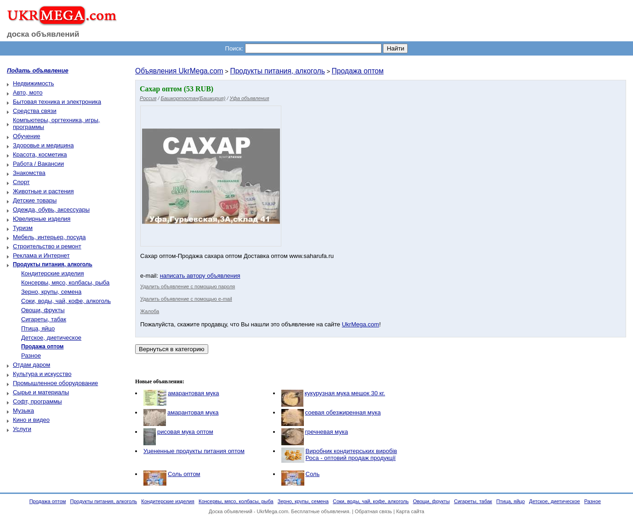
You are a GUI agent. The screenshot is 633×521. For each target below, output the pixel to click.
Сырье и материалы (41, 392)
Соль (313, 474)
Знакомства (29, 172)
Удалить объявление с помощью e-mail (186, 299)
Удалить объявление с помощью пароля (187, 286)
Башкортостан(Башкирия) (193, 98)
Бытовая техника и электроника (57, 101)
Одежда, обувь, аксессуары (51, 209)
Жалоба (149, 311)
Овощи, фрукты (43, 310)
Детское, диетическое (51, 337)
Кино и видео (31, 419)
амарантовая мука (193, 393)
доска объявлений (43, 34)
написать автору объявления (200, 275)
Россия (148, 98)
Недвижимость (33, 83)
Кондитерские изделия (52, 273)
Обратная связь (373, 511)
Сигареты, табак (43, 319)
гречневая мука (326, 431)
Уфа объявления (249, 98)
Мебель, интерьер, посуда (49, 237)
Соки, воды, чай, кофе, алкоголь (66, 300)
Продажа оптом (358, 71)
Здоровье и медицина (43, 145)
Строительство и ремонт (47, 246)
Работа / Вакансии (38, 163)
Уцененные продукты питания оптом (194, 451)
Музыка (23, 410)
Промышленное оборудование (55, 383)
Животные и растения (43, 191)
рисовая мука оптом (185, 431)
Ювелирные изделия (41, 218)
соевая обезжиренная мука (343, 412)
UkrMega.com (360, 324)
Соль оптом (184, 474)
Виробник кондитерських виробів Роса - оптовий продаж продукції (351, 454)
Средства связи (35, 110)
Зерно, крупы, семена (51, 291)
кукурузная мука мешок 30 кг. (345, 393)
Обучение (26, 136)
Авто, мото (27, 92)
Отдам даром (31, 364)
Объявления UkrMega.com (179, 71)
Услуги (22, 429)
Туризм (23, 227)
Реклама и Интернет (41, 255)
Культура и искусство (42, 373)
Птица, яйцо (38, 328)
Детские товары (35, 200)
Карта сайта (410, 511)
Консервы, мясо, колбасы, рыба (65, 282)
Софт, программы (37, 401)
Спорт (21, 182)
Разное (31, 355)
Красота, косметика (40, 154)
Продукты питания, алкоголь (277, 71)
